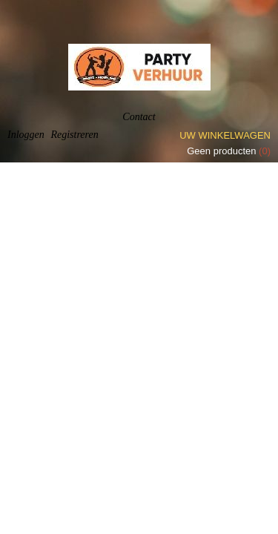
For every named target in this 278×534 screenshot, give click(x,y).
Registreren (74, 134)
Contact (138, 116)
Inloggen (25, 134)
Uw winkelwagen (225, 135)
